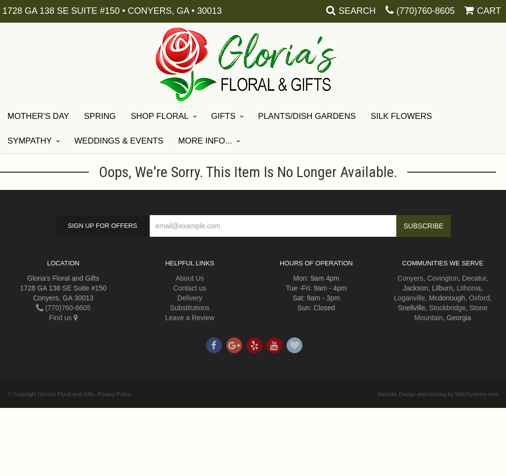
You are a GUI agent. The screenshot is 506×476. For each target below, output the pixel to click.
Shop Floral (159, 116)
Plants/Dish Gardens (307, 116)
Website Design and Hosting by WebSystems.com (438, 394)
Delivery (190, 298)
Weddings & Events (119, 141)
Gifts (223, 116)
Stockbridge (447, 308)
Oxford (479, 298)
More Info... (205, 141)
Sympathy (29, 141)
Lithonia (469, 288)
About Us (189, 278)
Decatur (474, 278)
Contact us (190, 288)
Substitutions (190, 308)
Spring (100, 116)
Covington (442, 278)
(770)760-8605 (425, 11)
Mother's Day (38, 116)
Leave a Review (189, 318)
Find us (63, 318)
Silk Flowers (401, 116)
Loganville (409, 298)
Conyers (410, 278)
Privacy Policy (114, 394)
